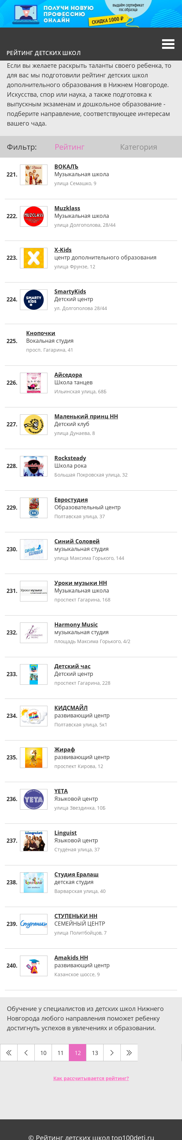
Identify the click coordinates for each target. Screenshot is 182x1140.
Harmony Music (76, 624)
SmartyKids (70, 291)
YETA (61, 791)
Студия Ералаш (76, 874)
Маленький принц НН (86, 416)
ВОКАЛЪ (66, 166)
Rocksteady (70, 458)
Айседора (68, 375)
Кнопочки (40, 333)
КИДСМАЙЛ (71, 708)
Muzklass (67, 208)
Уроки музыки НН (80, 583)
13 (95, 1053)
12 (78, 1053)
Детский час (72, 666)
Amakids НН (71, 957)
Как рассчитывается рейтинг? (91, 1078)
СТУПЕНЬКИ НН (75, 916)
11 (60, 1053)
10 (43, 1053)
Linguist (65, 833)
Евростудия (71, 499)
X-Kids (63, 250)
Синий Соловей (77, 541)
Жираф (64, 749)
